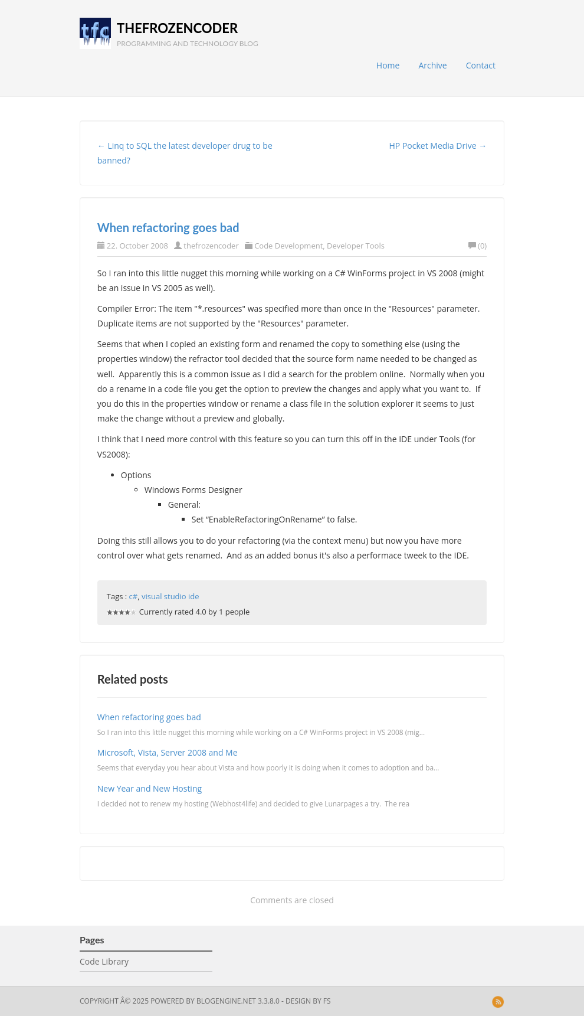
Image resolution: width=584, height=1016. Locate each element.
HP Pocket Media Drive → (438, 145)
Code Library (104, 961)
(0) (477, 245)
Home (388, 65)
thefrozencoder (177, 28)
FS (327, 1001)
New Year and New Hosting (149, 788)
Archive (432, 65)
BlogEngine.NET (226, 1001)
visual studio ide (170, 596)
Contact (481, 65)
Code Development (288, 245)
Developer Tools (356, 245)
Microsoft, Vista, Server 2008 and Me (167, 752)
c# (133, 596)
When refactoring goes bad (168, 227)
